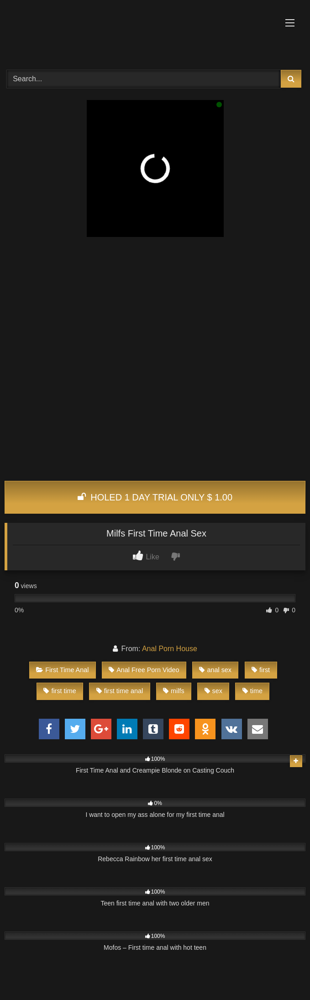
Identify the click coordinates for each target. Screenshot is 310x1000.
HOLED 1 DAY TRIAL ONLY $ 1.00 (155, 497)
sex (213, 691)
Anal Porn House (169, 649)
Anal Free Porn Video (144, 670)
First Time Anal (62, 670)
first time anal (119, 691)
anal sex (215, 670)
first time (59, 691)
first (261, 670)
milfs (173, 691)
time (252, 691)
